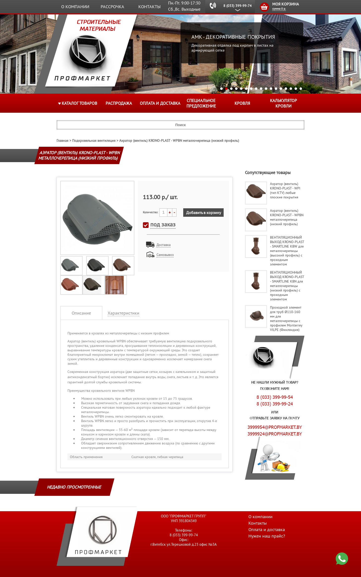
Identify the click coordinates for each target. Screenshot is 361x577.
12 (276, 88)
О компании (75, 6)
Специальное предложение (201, 103)
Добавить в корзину (203, 212)
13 (281, 88)
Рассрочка (112, 6)
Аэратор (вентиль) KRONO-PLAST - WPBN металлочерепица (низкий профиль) (179, 140)
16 (296, 88)
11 (271, 88)
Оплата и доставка (160, 103)
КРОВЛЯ (242, 103)
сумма (279, 8)
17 (301, 88)
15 (291, 88)
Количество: (150, 212)
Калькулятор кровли (283, 103)
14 (286, 88)
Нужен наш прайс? (266, 536)
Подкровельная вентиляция (94, 140)
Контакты (149, 6)
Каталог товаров (79, 103)
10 (266, 88)
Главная (62, 140)
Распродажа (119, 103)
